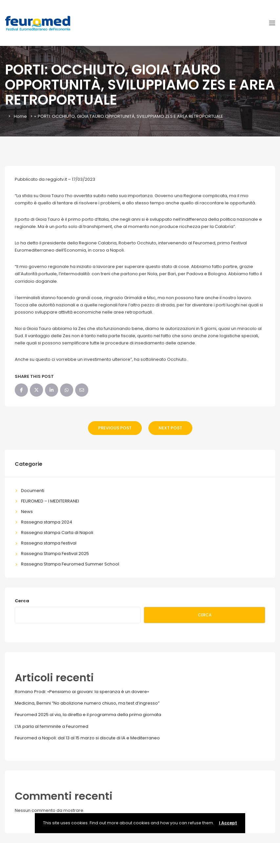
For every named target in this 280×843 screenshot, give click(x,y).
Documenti (32, 490)
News (27, 511)
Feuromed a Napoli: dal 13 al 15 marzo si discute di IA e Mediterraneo (87, 738)
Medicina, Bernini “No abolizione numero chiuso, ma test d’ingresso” (87, 703)
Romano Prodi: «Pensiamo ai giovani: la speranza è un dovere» (82, 692)
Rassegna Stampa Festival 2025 (55, 553)
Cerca (22, 601)
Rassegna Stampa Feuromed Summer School (70, 564)
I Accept (228, 823)
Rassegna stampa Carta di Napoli (57, 532)
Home (20, 116)
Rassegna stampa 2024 (46, 522)
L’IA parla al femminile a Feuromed (51, 726)
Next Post (170, 428)
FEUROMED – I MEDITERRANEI (50, 501)
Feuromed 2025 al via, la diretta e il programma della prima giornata (88, 714)
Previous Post (115, 428)
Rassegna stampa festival (48, 543)
